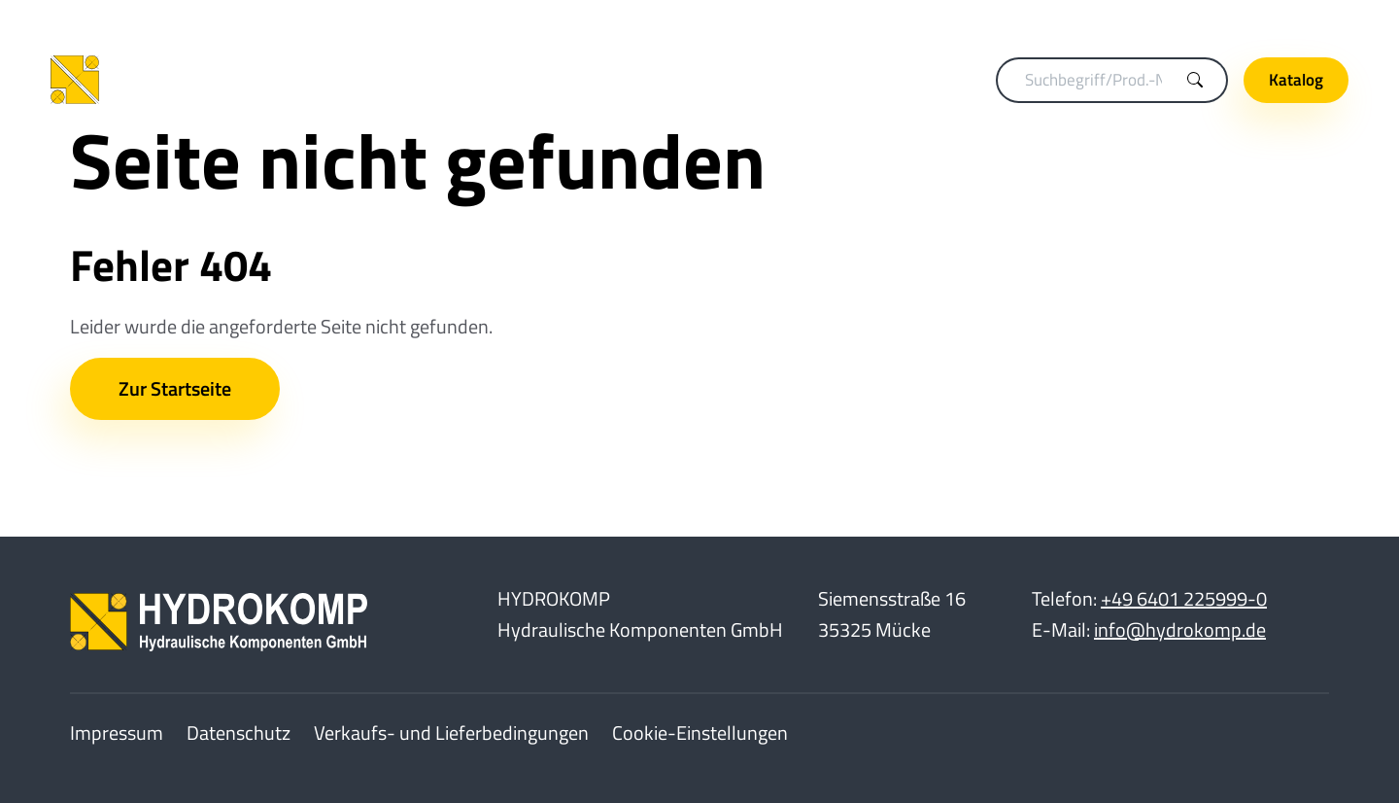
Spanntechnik (556, 79)
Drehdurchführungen (710, 79)
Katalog (1296, 79)
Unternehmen (1284, 20)
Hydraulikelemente (882, 79)
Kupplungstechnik (414, 79)
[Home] (177, 80)
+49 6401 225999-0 (1184, 598)
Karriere (1174, 20)
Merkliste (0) (1070, 20)
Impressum (116, 732)
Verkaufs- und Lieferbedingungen (451, 732)
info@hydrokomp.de (1180, 629)
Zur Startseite (175, 388)
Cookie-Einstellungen (700, 732)
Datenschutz (238, 732)
